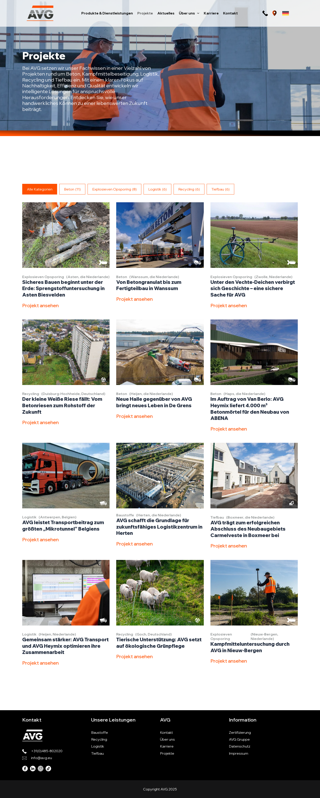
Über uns (167, 739)
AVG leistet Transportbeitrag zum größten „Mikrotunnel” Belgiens (63, 525)
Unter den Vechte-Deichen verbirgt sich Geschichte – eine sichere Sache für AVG (252, 288)
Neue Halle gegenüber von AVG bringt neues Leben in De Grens (154, 402)
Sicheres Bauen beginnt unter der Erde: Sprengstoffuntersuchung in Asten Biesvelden (63, 288)
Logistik (157, 189)
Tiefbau (220, 189)
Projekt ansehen (40, 305)
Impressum (238, 753)
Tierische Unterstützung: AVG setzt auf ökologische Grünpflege (159, 642)
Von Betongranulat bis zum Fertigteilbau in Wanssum (148, 285)
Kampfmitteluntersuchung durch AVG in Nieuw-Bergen (250, 647)
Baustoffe (99, 732)
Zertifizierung (240, 732)
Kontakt (166, 732)
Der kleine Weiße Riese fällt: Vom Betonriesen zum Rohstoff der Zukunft (62, 405)
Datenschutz (239, 746)
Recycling (189, 189)
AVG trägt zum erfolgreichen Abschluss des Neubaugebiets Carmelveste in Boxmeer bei (248, 528)
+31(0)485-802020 (46, 751)
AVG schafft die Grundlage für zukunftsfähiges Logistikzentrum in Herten (159, 526)
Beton (72, 189)
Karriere (167, 746)
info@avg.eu (41, 758)
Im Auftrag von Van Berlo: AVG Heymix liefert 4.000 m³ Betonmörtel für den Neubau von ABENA (249, 408)
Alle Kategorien (39, 189)
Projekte (167, 753)
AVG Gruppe (239, 739)
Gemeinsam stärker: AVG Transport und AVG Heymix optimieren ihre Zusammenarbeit (65, 645)
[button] (197, 13)
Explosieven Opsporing (114, 189)
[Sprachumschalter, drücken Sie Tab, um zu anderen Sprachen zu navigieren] (285, 13)
